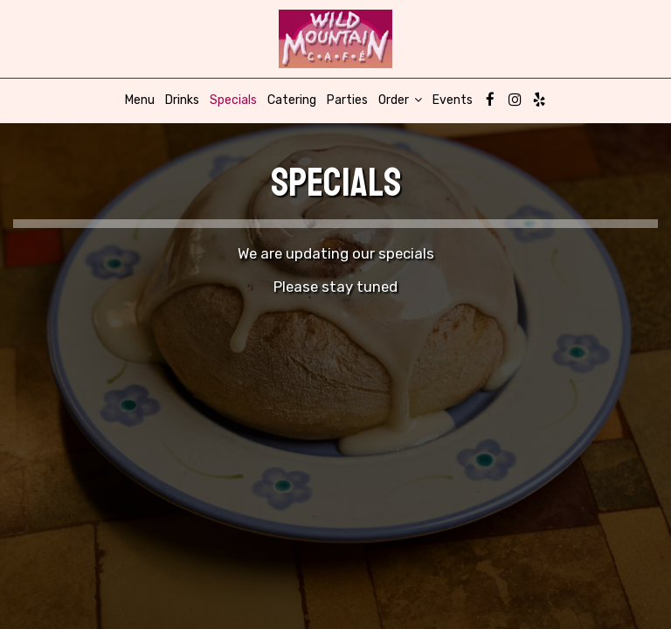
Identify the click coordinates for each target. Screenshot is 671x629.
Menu (140, 100)
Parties (347, 100)
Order (400, 100)
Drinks (182, 100)
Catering (291, 100)
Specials (233, 100)
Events (452, 100)
